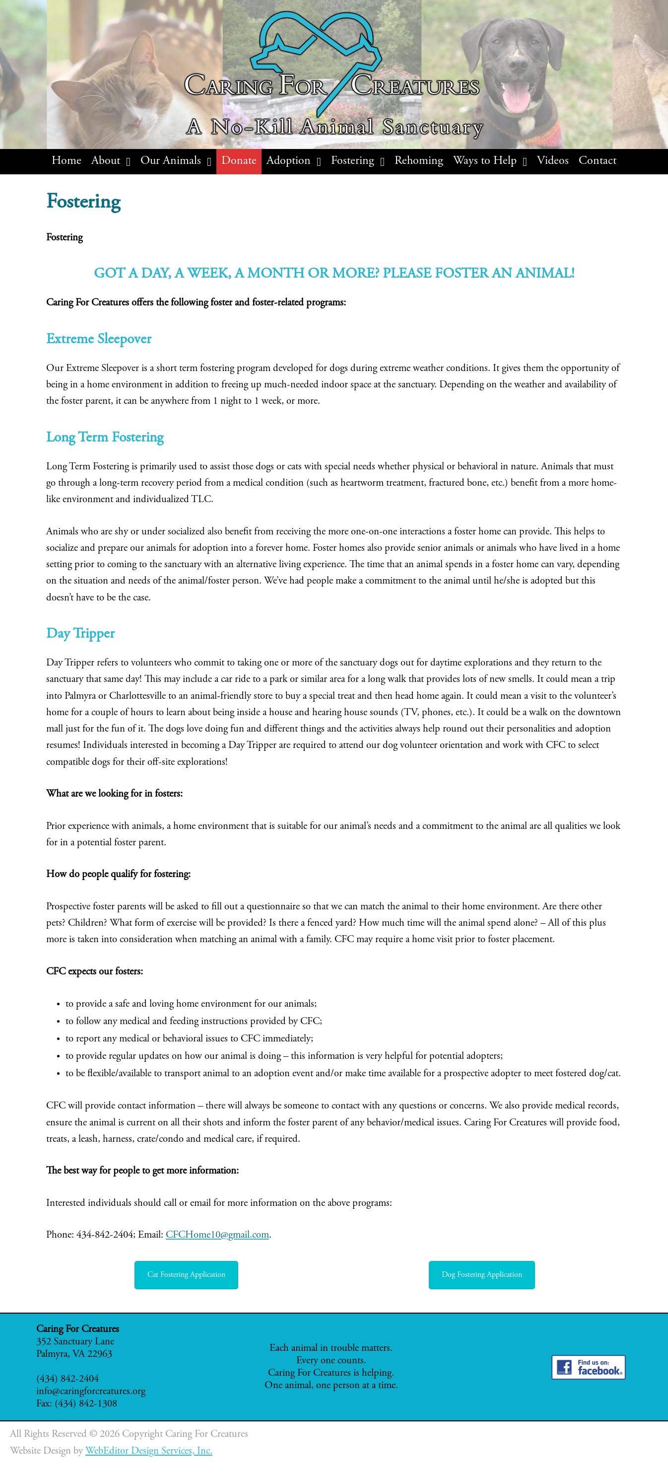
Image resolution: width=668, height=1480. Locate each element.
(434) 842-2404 (67, 1379)
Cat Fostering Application (186, 1275)
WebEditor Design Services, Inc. (148, 1451)
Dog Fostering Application (482, 1275)
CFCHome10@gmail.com (217, 1235)
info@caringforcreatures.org (90, 1392)
